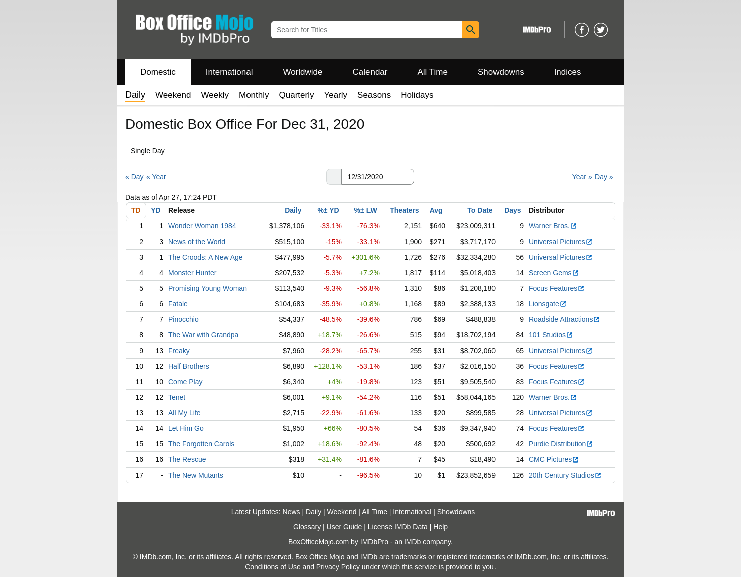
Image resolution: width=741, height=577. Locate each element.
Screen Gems (554, 273)
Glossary (307, 527)
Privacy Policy (338, 567)
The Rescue (187, 459)
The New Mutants (195, 475)
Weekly (215, 95)
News (291, 512)
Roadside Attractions (564, 319)
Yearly (335, 95)
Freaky (179, 351)
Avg (436, 210)
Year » (582, 177)
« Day (134, 177)
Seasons (374, 95)
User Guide (344, 527)
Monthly (254, 95)
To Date (479, 210)
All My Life (184, 413)
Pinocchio (183, 319)
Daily (293, 210)
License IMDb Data (398, 527)
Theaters (404, 210)
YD (155, 210)
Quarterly (296, 95)
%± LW (365, 210)
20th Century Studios (565, 475)
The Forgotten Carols (201, 444)
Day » (604, 177)
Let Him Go (186, 428)
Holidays (417, 95)
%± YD (328, 210)
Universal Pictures (561, 242)
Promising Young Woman (207, 288)
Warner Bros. (553, 226)
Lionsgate (548, 304)
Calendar (370, 72)
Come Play (185, 382)
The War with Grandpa (203, 335)
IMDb (412, 542)
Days (512, 210)
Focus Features (557, 288)
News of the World (196, 242)
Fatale (178, 304)
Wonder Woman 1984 (202, 226)
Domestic (158, 72)
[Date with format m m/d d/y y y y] (377, 177)
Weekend (173, 95)
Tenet (176, 397)
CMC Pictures (554, 459)
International (229, 72)
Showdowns (501, 72)
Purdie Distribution (561, 444)
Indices (567, 72)
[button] (333, 177)
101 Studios (551, 335)
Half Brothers (188, 366)
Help (440, 527)
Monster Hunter (192, 273)
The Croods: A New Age (205, 257)
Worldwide (302, 72)
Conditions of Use (273, 567)
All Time (433, 72)
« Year (156, 177)
